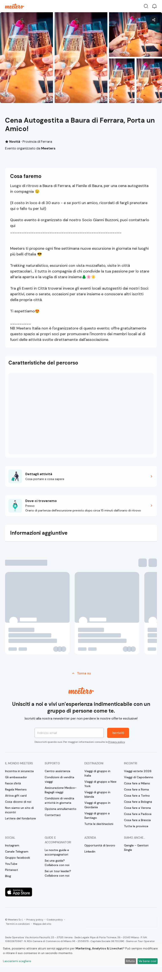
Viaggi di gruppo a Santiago (97, 815)
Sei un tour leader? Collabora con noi (58, 873)
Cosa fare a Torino (137, 795)
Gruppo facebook (17, 857)
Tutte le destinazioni (98, 824)
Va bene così (147, 961)
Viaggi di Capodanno (138, 777)
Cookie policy (55, 919)
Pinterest (11, 870)
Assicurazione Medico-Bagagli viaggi (61, 790)
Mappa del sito (42, 924)
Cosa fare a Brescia (137, 820)
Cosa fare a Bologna (138, 802)
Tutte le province (136, 826)
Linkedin (89, 851)
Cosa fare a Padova (137, 814)
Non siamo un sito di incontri (19, 810)
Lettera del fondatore (20, 818)
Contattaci (53, 815)
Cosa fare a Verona (137, 808)
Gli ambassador (16, 777)
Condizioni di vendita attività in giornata (59, 800)
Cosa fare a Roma (136, 789)
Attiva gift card (16, 795)
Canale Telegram (16, 851)
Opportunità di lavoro (99, 845)
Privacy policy (116, 742)
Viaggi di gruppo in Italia (97, 773)
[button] (81, 476)
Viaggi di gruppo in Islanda (97, 794)
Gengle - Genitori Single (136, 847)
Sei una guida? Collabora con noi (57, 863)
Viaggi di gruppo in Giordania (97, 805)
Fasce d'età (13, 783)
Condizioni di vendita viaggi (59, 779)
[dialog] (81, 955)
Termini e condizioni (18, 924)
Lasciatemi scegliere (17, 961)
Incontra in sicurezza (19, 771)
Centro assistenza (57, 771)
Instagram (12, 845)
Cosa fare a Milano (137, 783)
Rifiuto (130, 961)
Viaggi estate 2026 (137, 771)
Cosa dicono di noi (18, 802)
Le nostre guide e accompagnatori (57, 852)
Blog (8, 876)
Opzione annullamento (60, 809)
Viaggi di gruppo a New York (100, 784)
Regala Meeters (16, 789)
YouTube (11, 864)
